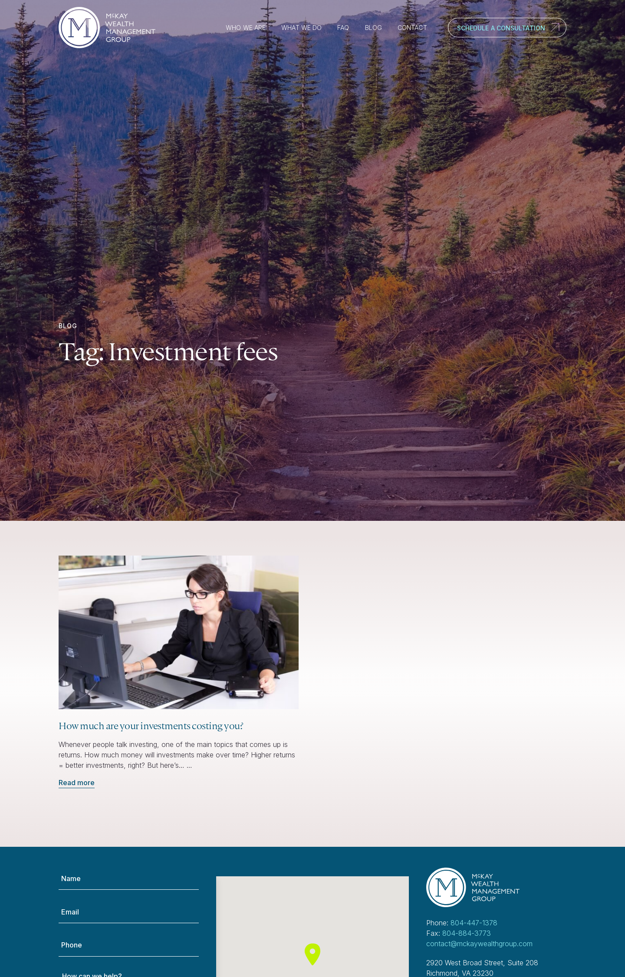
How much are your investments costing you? (151, 725)
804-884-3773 (466, 933)
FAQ (343, 27)
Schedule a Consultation (501, 28)
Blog (373, 27)
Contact (412, 27)
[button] (312, 954)
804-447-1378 (474, 922)
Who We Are (246, 27)
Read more (77, 782)
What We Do (301, 27)
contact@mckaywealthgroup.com (479, 943)
